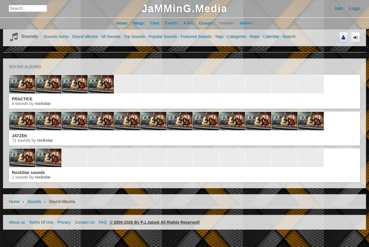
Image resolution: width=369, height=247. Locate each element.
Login (354, 8)
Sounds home (56, 36)
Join (338, 8)
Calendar (271, 36)
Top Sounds (134, 36)
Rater (254, 36)
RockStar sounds (28, 172)
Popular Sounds (162, 36)
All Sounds (111, 36)
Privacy (64, 222)
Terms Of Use (41, 222)
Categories (236, 36)
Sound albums (85, 36)
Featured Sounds (195, 36)
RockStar (42, 103)
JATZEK (19, 135)
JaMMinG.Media (184, 8)
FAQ (103, 222)
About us (17, 222)
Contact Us (85, 222)
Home (14, 201)
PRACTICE (22, 99)
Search (289, 36)
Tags (219, 36)
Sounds (29, 36)
